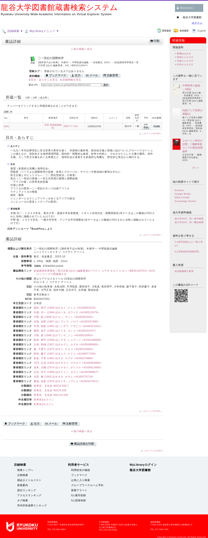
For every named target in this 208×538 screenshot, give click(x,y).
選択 (105, 85)
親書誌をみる (184, 53)
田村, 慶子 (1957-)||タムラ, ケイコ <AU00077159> (65, 353)
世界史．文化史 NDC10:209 (51, 395)
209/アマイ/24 (71, 126)
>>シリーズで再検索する (50, 274)
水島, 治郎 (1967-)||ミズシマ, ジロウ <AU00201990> (66, 321)
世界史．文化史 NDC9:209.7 (51, 385)
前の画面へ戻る (83, 49)
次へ (194, 167)
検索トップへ (25, 470)
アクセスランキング (29, 495)
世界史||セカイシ (44, 399)
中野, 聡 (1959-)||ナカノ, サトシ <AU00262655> (64, 317)
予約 (146, 127)
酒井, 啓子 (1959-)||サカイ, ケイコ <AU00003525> (65, 307)
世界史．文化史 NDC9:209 (50, 390)
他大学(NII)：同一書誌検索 (189, 222)
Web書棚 (156, 126)
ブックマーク (79, 475)
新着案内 (22, 485)
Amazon (179, 190)
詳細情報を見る (71, 79)
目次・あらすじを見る (44, 79)
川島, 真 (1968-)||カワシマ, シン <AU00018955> (64, 335)
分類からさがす (185, 61)
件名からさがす (185, 64)
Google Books (183, 194)
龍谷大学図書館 (140, 470)
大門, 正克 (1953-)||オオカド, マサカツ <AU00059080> (68, 363)
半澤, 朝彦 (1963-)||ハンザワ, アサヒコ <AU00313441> (68, 326)
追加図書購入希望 (184, 271)
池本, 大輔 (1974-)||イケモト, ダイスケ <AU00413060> (68, 367)
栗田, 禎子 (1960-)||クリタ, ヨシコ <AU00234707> (65, 330)
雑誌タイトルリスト (29, 480)
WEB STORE (182, 197)
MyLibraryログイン (143, 464)
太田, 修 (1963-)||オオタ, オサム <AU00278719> (64, 376)
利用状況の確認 (80, 470)
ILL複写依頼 (78, 495)
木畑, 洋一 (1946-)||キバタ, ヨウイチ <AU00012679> (66, 312)
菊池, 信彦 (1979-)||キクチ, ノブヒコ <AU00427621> (66, 381)
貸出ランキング (26, 490)
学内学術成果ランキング (32, 505)
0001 (6, 126)
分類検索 (22, 475)
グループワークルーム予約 (87, 485)
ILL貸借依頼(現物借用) (187, 251)
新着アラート (79, 490)
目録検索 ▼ (12, 31)
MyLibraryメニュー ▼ (41, 31)
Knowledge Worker (185, 201)
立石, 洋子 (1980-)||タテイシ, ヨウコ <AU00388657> (66, 372)
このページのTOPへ (152, 133)
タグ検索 (22, 500)
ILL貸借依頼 (78, 500)
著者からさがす (185, 57)
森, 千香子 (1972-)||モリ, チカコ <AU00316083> (64, 349)
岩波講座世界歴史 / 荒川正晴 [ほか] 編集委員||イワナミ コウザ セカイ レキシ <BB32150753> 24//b (94, 270)
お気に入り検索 (80, 480)
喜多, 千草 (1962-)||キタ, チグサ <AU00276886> (64, 358)
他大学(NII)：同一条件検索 (189, 218)
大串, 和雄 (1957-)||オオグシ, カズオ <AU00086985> (66, 344)
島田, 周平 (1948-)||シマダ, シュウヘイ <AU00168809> (68, 340)
